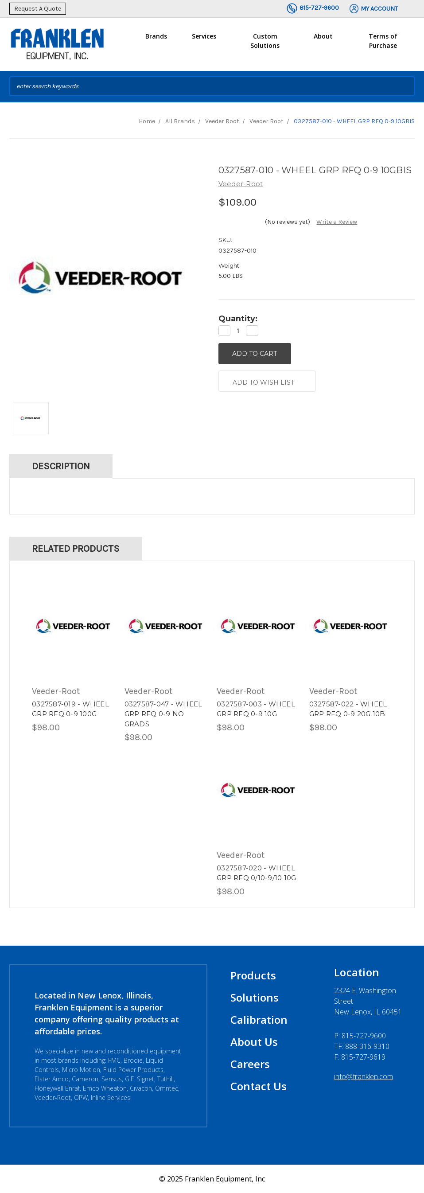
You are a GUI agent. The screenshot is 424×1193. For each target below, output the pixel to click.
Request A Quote (37, 8)
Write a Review (336, 222)
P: (360, 1036)
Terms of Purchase (383, 41)
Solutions (254, 997)
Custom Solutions (265, 44)
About (323, 39)
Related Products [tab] (76, 548)
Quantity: (237, 319)
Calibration (259, 1019)
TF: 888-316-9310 (361, 1046)
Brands (156, 39)
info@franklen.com (363, 1076)
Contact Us (258, 1086)
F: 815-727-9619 (359, 1057)
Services (204, 39)
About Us (254, 1041)
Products (253, 975)
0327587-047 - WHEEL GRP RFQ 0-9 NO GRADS (163, 714)
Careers (250, 1064)
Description (61, 466)
